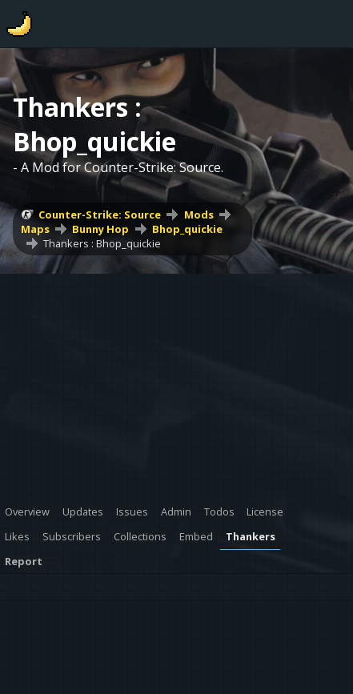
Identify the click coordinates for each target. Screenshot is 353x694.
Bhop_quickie (187, 229)
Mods (199, 214)
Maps (35, 229)
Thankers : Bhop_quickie (102, 243)
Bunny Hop (100, 229)
